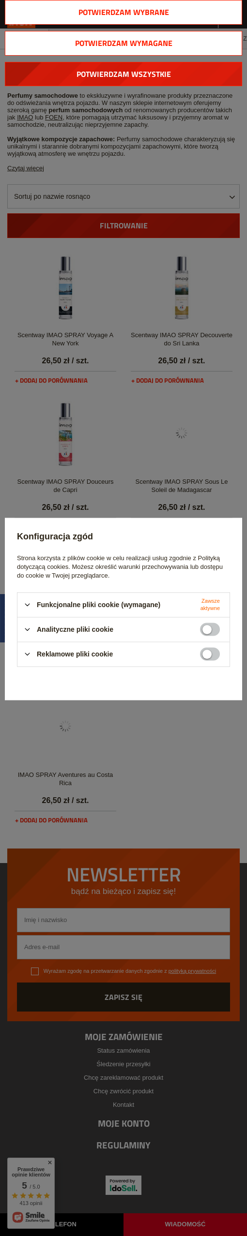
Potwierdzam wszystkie (124, 74)
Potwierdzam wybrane (123, 12)
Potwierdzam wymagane (123, 43)
